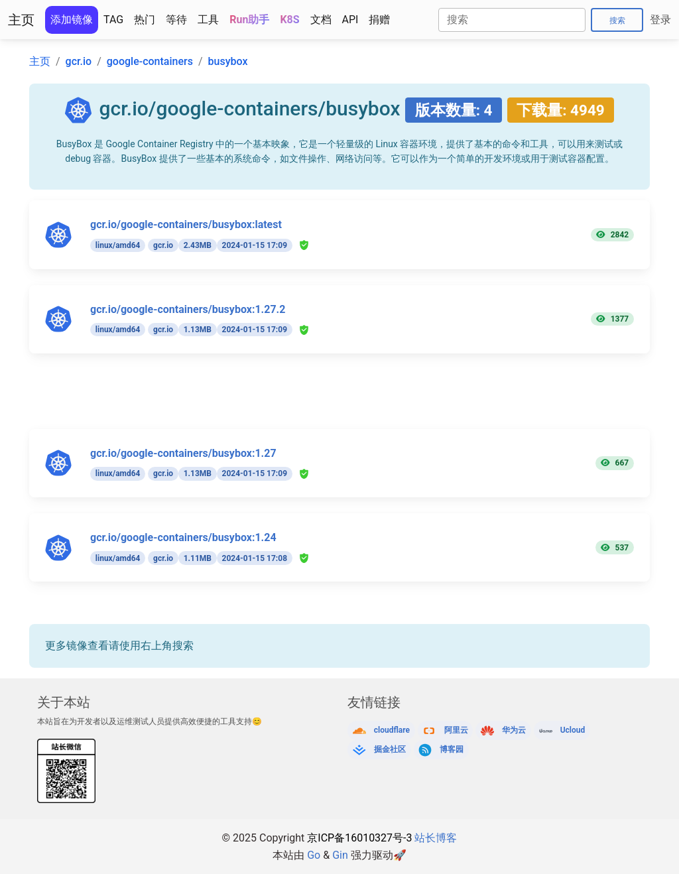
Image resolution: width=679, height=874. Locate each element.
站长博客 (435, 838)
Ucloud (573, 730)
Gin (340, 855)
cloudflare (392, 730)
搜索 (617, 20)
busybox (228, 61)
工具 (208, 19)
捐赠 (379, 19)
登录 (660, 19)
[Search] (512, 20)
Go (313, 855)
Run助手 (249, 19)
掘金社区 (390, 749)
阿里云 (456, 730)
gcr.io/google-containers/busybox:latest (186, 224)
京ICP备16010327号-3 (359, 838)
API (350, 19)
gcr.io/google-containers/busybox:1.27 (183, 453)
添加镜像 (71, 19)
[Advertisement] (347, 399)
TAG (113, 19)
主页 (21, 20)
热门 (144, 19)
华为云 (514, 730)
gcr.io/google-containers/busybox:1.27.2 (187, 309)
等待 (176, 19)
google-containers (150, 61)
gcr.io (79, 61)
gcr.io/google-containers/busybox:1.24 (183, 537)
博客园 (451, 749)
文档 (321, 19)
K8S (289, 19)
